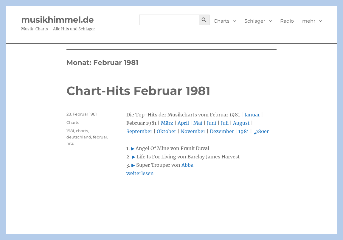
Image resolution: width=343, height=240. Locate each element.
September (139, 131)
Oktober (166, 131)
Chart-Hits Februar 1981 (138, 90)
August (241, 123)
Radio (287, 21)
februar (100, 137)
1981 (243, 131)
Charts (221, 21)
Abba (187, 165)
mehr (308, 21)
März (167, 123)
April (183, 123)
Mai (197, 123)
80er (261, 131)
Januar (252, 115)
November (193, 131)
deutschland (78, 137)
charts (82, 130)
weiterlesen (140, 173)
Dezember (222, 131)
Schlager (254, 21)
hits (70, 143)
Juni (211, 123)
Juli (225, 123)
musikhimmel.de (57, 20)
